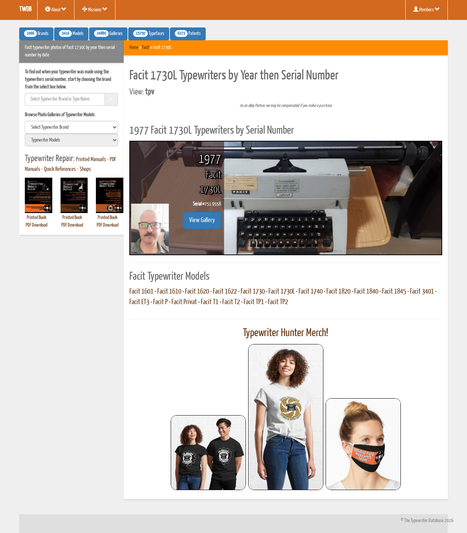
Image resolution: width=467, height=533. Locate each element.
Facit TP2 (278, 302)
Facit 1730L (281, 291)
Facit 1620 (197, 291)
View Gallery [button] (202, 220)
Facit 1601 (141, 291)
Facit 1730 (253, 291)
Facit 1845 (394, 291)
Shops (85, 169)
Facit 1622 (225, 291)
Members (426, 9)
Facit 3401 (422, 291)
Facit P (160, 302)
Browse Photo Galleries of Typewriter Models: (60, 115)
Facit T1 (209, 302)
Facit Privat (184, 302)
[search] (71, 127)
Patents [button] (188, 33)
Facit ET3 (139, 302)
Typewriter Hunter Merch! (285, 333)
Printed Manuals (91, 159)
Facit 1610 (169, 291)
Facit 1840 (366, 291)
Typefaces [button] (148, 33)
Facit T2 (231, 302)
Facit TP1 (254, 302)
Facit (145, 47)
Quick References (60, 169)
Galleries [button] (108, 33)
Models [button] (71, 33)
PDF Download (36, 225)
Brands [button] (36, 33)
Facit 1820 (338, 291)
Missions (95, 9)
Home (133, 47)
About (56, 9)
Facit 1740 (311, 291)
